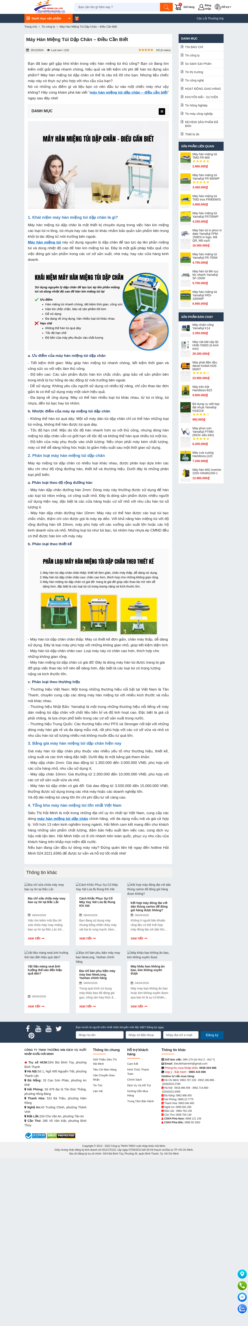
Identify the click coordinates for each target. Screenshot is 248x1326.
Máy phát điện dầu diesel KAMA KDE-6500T (205, 366)
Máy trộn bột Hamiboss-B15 (202, 388)
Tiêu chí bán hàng (105, 1069)
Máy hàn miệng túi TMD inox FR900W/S (207, 197)
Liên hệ (98, 1091)
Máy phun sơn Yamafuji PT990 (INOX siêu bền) (203, 432)
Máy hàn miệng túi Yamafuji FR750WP (206, 214)
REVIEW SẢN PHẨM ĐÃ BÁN (201, 124)
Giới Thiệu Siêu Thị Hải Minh (105, 1061)
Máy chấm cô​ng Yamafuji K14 (203, 326)
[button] (224, 7)
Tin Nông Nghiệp (196, 105)
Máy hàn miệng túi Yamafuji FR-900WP (206, 176)
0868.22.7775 (185, 1099)
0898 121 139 (193, 1118)
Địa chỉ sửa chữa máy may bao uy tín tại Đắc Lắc (46, 900)
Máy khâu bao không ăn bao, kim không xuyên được (148, 970)
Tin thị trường (194, 72)
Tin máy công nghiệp (199, 113)
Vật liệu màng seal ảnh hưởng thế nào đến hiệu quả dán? (45, 970)
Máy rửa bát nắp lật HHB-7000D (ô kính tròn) (206, 345)
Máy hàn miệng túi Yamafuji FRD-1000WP (205, 295)
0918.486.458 (182, 1087)
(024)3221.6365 (171, 1091)
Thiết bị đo (192, 134)
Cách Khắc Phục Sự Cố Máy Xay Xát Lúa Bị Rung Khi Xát (97, 902)
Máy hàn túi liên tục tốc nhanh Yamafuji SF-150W (206, 275)
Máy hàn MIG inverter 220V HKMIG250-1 (207, 471)
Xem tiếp (34, 938)
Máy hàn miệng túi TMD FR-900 (205, 155)
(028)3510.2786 (171, 1083)
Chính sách (134, 1079)
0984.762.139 (184, 1110)
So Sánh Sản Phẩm (198, 63)
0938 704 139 (183, 1114)
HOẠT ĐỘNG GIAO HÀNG (203, 88)
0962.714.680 (200, 1087)
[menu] (162, 111)
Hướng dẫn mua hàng (137, 1093)
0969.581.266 (183, 1107)
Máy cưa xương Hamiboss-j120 (203, 454)
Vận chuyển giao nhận (104, 1077)
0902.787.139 (188, 1080)
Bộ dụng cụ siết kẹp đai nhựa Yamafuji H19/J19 (206, 407)
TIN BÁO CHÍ (194, 47)
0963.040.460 (186, 1103)
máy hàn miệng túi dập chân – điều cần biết (128, 92)
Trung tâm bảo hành (140, 1101)
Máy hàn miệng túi (44, 242)
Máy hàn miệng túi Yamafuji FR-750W (205, 256)
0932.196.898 (206, 1080)
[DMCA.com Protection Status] (61, 1135)
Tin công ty (192, 55)
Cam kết (132, 1063)
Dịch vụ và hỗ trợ (139, 1085)
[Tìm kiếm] (166, 7)
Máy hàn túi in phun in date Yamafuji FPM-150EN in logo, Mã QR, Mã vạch (207, 235)
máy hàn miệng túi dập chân (62, 819)
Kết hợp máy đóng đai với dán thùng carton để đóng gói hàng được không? (149, 906)
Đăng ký (212, 1035)
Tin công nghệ (194, 80)
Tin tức (97, 1085)
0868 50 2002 (192, 1122)
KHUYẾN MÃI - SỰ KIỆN (201, 97)
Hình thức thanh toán (138, 1071)
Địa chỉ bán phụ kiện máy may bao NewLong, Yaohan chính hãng (97, 974)
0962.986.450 (184, 1095)
